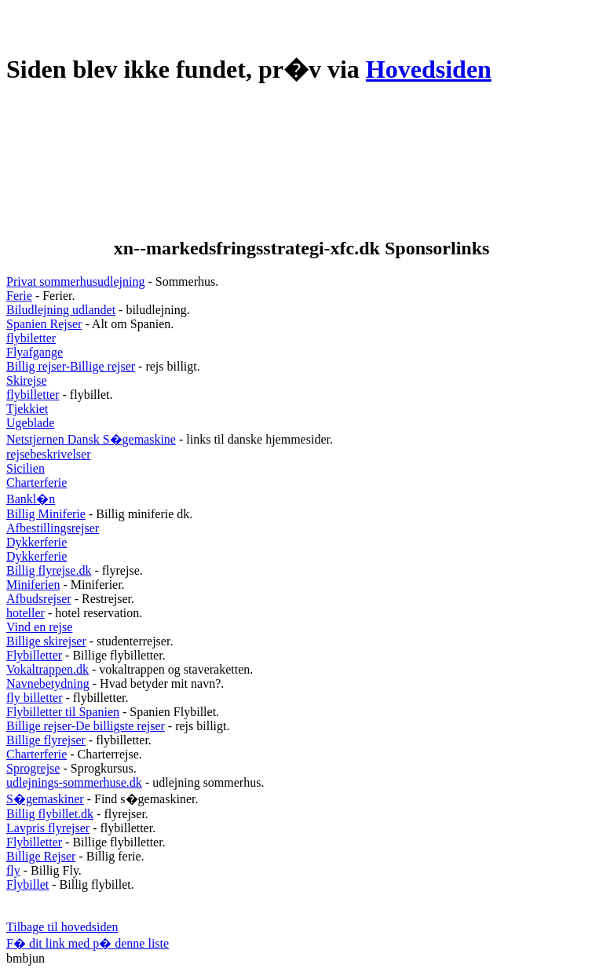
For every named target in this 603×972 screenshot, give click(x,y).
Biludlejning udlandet (60, 309)
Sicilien (25, 468)
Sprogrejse (33, 768)
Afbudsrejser (38, 598)
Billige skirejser (46, 641)
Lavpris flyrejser (48, 828)
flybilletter (33, 394)
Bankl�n (30, 499)
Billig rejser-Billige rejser (70, 366)
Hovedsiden (429, 69)
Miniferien (33, 584)
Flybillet (27, 884)
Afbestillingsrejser (52, 528)
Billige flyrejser (46, 740)
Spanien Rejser (44, 324)
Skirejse (26, 380)
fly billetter (34, 697)
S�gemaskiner (45, 799)
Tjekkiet (27, 408)
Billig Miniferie (46, 514)
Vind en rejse (39, 627)
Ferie (19, 295)
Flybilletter (34, 655)
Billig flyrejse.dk (48, 570)
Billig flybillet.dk (49, 813)
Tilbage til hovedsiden (62, 927)
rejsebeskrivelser (48, 454)
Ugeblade (30, 422)
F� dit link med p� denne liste (87, 943)
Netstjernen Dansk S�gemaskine (91, 439)
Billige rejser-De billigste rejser (85, 726)
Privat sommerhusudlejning (75, 281)
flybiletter (31, 338)
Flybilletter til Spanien (62, 711)
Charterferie (36, 482)
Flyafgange (34, 352)
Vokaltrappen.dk (47, 669)
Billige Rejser (40, 856)
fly (13, 870)
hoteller (25, 612)
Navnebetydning (48, 683)
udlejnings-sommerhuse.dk (74, 782)
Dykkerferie (36, 542)
